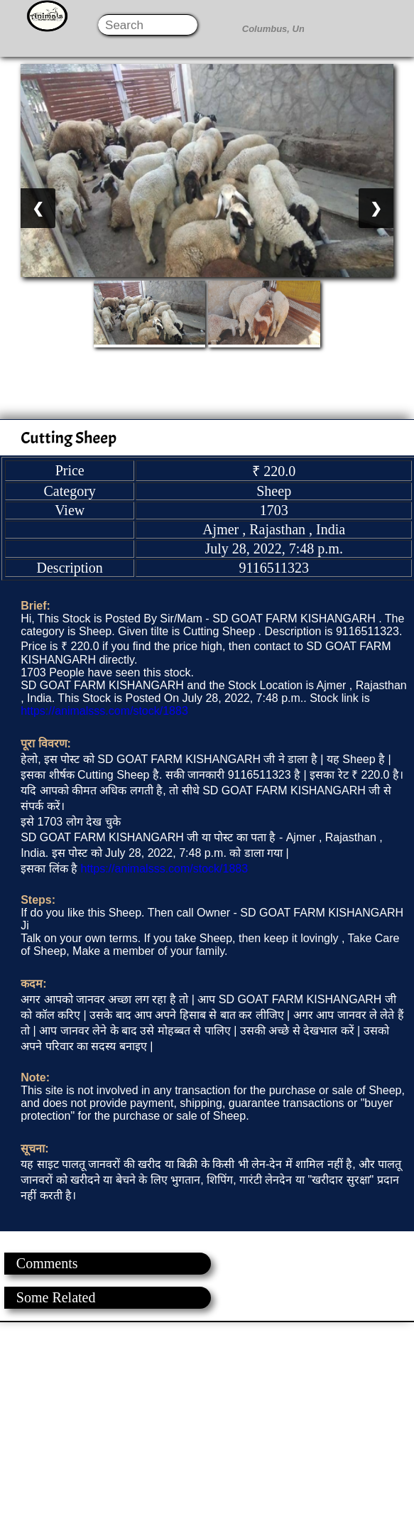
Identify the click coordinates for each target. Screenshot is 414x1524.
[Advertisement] (206, 1421)
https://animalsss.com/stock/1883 (104, 711)
